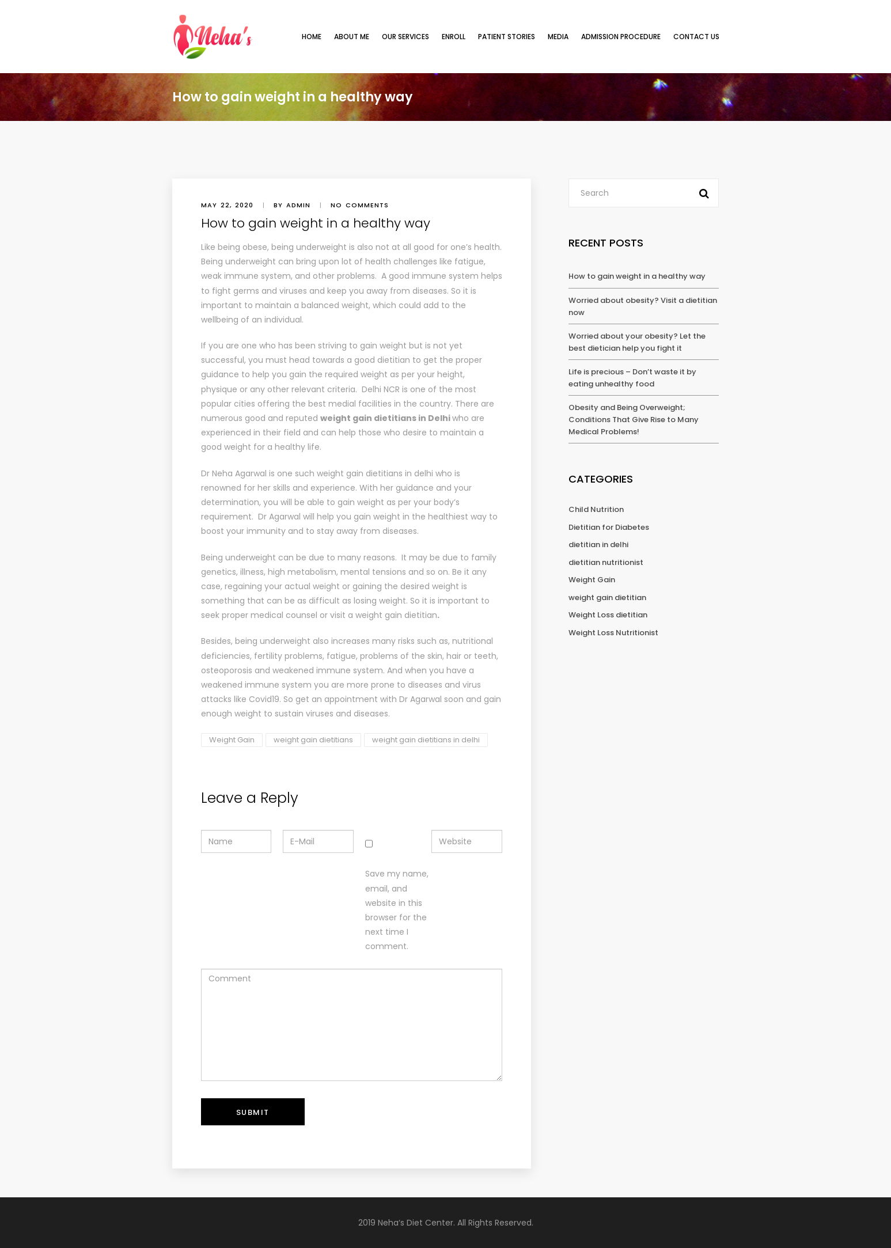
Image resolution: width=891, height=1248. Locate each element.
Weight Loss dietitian (607, 614)
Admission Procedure (621, 36)
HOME (311, 36)
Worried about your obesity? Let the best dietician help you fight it (637, 342)
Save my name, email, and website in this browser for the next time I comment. (397, 910)
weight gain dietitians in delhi (374, 473)
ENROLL (453, 36)
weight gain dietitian (396, 615)
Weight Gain (232, 739)
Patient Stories (506, 36)
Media (558, 36)
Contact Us (696, 36)
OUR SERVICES (405, 36)
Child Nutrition (596, 509)
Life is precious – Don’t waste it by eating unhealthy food (632, 377)
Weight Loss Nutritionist (613, 632)
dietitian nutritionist (605, 562)
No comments (360, 205)
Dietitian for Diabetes (608, 527)
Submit (253, 1112)
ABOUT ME (351, 36)
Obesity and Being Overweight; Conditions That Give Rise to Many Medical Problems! (633, 419)
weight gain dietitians (313, 739)
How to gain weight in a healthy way (637, 276)
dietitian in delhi (598, 544)
